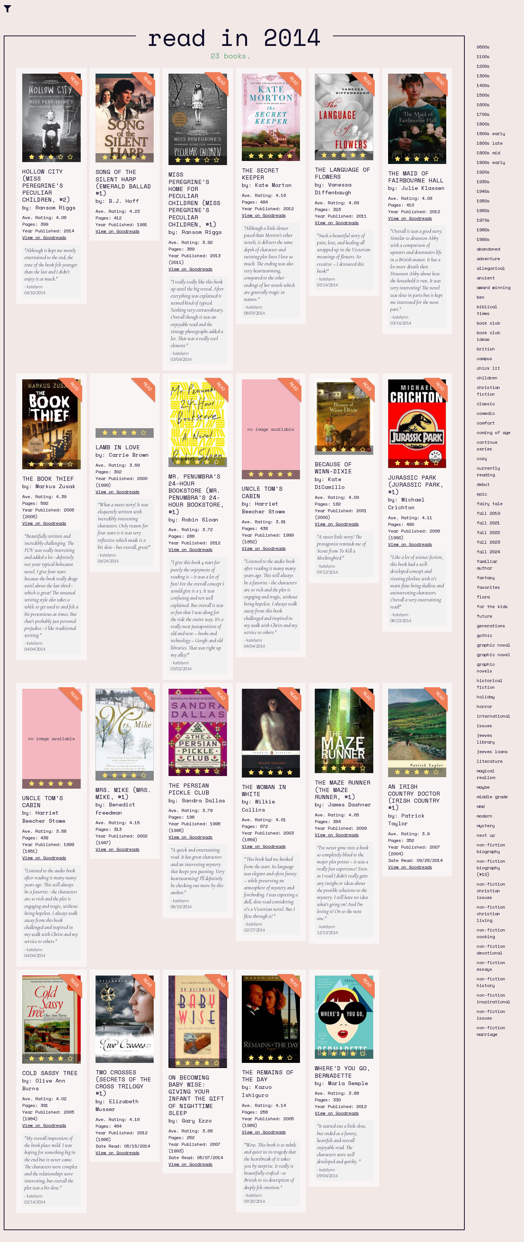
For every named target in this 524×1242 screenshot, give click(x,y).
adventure (488, 258)
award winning (493, 287)
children (487, 378)
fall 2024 (488, 551)
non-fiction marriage (491, 1030)
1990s (483, 239)
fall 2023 (488, 542)
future (484, 616)
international (493, 716)
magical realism (486, 774)
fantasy (486, 577)
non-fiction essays (491, 965)
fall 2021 (488, 523)
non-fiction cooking (491, 933)
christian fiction (488, 390)
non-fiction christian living (491, 913)
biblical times (487, 309)
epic (482, 494)
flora (483, 597)
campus (484, 358)
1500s (483, 95)
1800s (483, 124)
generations (491, 625)
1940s (483, 191)
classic (486, 403)
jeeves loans (492, 751)
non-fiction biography (491, 848)
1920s (483, 172)
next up (486, 835)
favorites (488, 587)
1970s (483, 220)
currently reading (488, 471)
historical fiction (490, 683)
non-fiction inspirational (493, 998)
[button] (7, 8)
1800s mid (488, 153)
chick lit (488, 368)
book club (488, 323)
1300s (483, 76)
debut (483, 484)
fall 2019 (488, 513)
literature (490, 761)
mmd (480, 806)
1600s (483, 104)
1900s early (491, 162)
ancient (486, 278)
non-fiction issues (491, 1014)
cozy (482, 458)
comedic (486, 413)
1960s (483, 210)
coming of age (493, 432)
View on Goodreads (44, 237)
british (486, 349)
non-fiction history (491, 982)
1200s (483, 66)
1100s (483, 56)
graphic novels (486, 667)
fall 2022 (488, 532)
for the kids (492, 606)
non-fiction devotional (491, 949)
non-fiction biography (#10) (491, 867)
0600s (483, 47)
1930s (483, 181)
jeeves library (486, 738)
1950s (483, 201)
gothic (484, 635)
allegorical (491, 268)
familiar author (487, 564)
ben (480, 297)
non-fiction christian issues (491, 890)
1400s (483, 85)
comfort (486, 423)
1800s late (490, 143)
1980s (483, 229)
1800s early (491, 133)
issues (484, 725)
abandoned (488, 249)
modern (484, 816)
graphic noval (493, 645)
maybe (483, 787)
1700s (483, 114)
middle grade (492, 796)
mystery (486, 825)
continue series (487, 445)
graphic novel (493, 654)
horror (484, 706)
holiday (486, 697)
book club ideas (488, 335)
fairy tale (490, 503)
